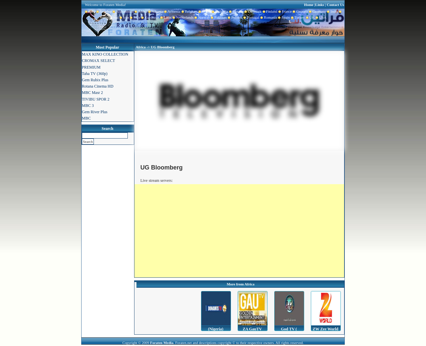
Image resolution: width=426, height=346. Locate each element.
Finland (269, 11)
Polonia (234, 17)
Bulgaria (219, 11)
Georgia (300, 11)
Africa (140, 11)
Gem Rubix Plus (95, 80)
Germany (317, 11)
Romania (268, 17)
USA (320, 17)
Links (319, 5)
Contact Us (335, 5)
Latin (165, 17)
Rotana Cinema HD (97, 86)
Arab (90, 11)
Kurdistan (149, 17)
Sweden (103, 11)
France (284, 11)
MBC (86, 118)
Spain (283, 17)
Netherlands (182, 17)
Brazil (204, 11)
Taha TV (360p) (94, 73)
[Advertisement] (239, 230)
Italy (134, 17)
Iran (124, 17)
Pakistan (218, 17)
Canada (235, 11)
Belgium (188, 11)
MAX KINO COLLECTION (105, 54)
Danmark (252, 11)
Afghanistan (122, 11)
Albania (155, 11)
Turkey (297, 17)
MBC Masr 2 (92, 92)
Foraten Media (161, 343)
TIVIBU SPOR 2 (95, 99)
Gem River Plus (94, 112)
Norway (202, 17)
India (332, 11)
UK (310, 17)
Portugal (251, 17)
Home (309, 5)
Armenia (171, 11)
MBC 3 (88, 105)
